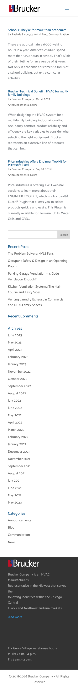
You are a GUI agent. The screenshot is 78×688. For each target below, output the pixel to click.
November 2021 (19, 459)
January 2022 (17, 444)
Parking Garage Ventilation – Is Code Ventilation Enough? (33, 276)
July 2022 (14, 400)
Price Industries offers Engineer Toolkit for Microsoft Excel (37, 163)
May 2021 (14, 495)
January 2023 (17, 364)
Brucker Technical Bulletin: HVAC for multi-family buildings (38, 93)
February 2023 (18, 357)
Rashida (16, 34)
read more (15, 617)
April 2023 (15, 350)
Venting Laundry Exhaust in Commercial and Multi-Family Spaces (36, 302)
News (33, 105)
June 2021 (14, 488)
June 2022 (15, 408)
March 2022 (16, 430)
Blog (44, 34)
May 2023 (15, 342)
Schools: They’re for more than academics (37, 30)
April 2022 (15, 422)
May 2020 (15, 502)
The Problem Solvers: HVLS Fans (31, 253)
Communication (59, 34)
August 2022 (17, 393)
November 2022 (19, 372)
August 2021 (16, 473)
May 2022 (15, 415)
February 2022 (18, 437)
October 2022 (17, 379)
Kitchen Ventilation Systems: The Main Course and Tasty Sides (34, 289)
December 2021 (19, 452)
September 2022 (19, 386)
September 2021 (19, 466)
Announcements (18, 105)
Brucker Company (23, 99)
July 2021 (14, 480)
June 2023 (15, 335)
